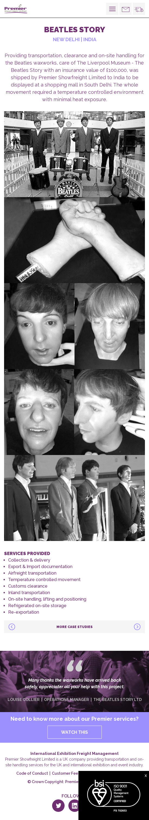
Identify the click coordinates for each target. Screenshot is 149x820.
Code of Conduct (32, 773)
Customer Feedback (71, 773)
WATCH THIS (74, 732)
